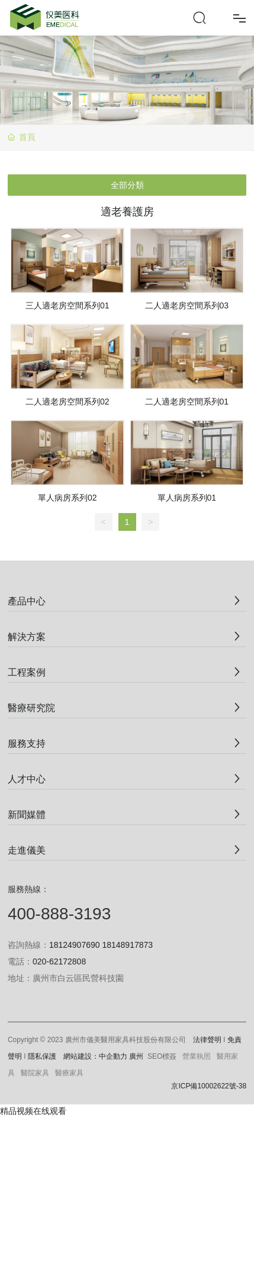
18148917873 (127, 945)
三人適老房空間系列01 (67, 305)
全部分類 (127, 185)
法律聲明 (207, 1040)
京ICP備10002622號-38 (208, 1086)
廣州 (136, 1056)
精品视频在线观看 (33, 1111)
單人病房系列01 (187, 497)
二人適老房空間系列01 (187, 401)
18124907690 (74, 945)
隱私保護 (42, 1056)
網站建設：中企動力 (95, 1056)
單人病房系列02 (67, 497)
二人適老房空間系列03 (187, 305)
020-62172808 (59, 961)
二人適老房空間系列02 (67, 401)
